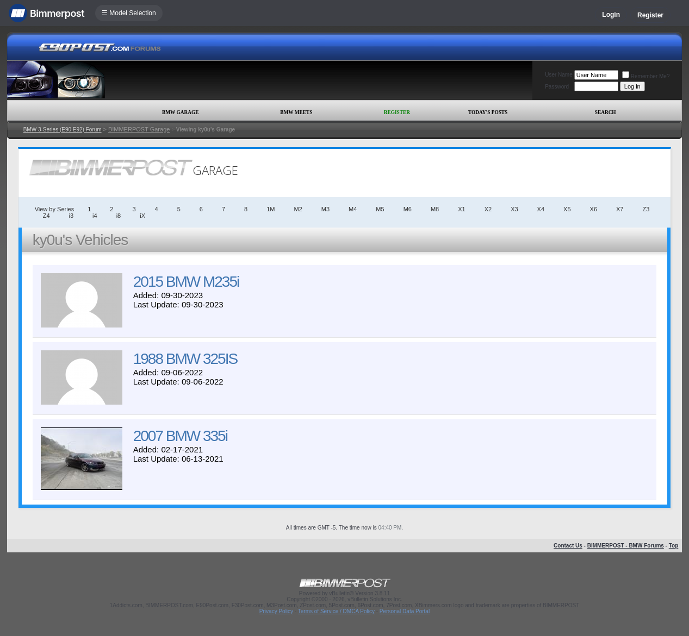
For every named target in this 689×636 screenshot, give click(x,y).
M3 (325, 209)
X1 (461, 209)
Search (605, 112)
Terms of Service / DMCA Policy (336, 611)
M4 (353, 209)
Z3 (645, 209)
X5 (566, 209)
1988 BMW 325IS (185, 358)
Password (557, 87)
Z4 (46, 215)
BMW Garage (180, 112)
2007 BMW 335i (180, 435)
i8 (118, 215)
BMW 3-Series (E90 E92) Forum (62, 130)
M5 (380, 209)
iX (142, 215)
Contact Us (568, 546)
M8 (435, 209)
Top (674, 546)
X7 (619, 209)
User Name (559, 75)
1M (270, 209)
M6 (408, 209)
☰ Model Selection (129, 13)
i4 (94, 215)
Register (650, 15)
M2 (298, 209)
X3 (514, 209)
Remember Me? (646, 76)
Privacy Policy (276, 611)
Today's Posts (487, 112)
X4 (540, 209)
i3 (71, 215)
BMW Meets (296, 112)
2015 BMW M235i (186, 281)
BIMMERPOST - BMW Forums (625, 546)
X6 (593, 209)
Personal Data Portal (405, 611)
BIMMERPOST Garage (139, 129)
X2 (488, 209)
